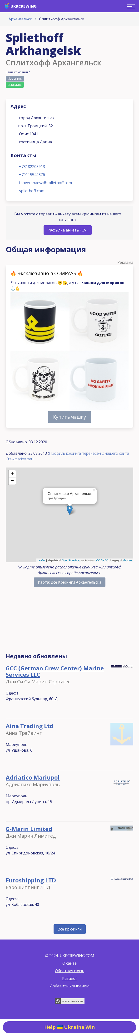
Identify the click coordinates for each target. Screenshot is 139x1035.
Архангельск (20, 19)
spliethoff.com (31, 190)
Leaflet (41, 560)
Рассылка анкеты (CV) (68, 230)
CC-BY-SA (102, 560)
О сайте (69, 963)
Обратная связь (69, 970)
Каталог (69, 978)
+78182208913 (32, 166)
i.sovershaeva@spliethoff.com (45, 182)
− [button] (12, 481)
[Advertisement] (69, 622)
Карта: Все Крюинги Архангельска (69, 582)
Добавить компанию (69, 986)
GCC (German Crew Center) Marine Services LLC (55, 671)
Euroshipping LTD (31, 880)
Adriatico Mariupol (33, 777)
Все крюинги (70, 929)
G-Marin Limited (29, 829)
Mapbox (127, 560)
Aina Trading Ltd (29, 726)
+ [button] (12, 473)
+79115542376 (32, 174)
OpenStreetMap (71, 560)
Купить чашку (69, 417)
